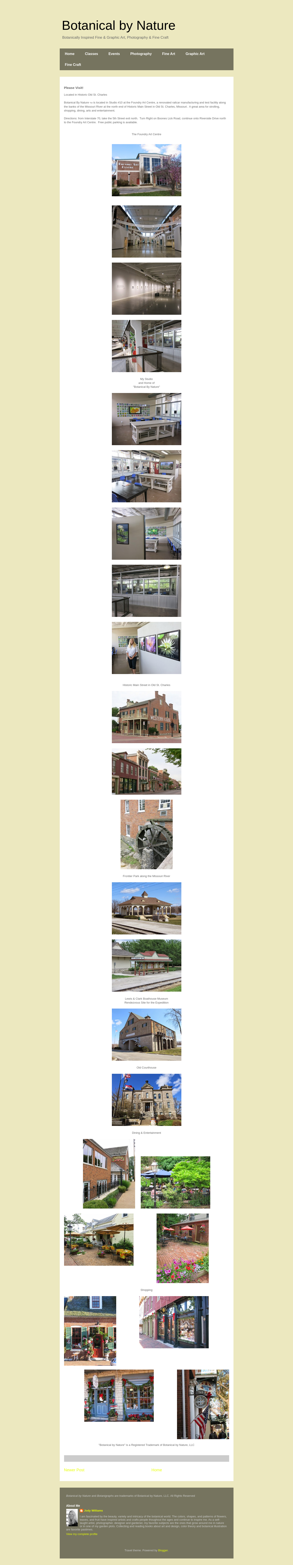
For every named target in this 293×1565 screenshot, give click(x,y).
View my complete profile (82, 1534)
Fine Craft (73, 65)
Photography (141, 54)
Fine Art (168, 54)
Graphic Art (194, 54)
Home (69, 54)
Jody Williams (93, 1510)
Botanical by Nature (119, 25)
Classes (91, 54)
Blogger (163, 1550)
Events (114, 54)
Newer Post (74, 1470)
